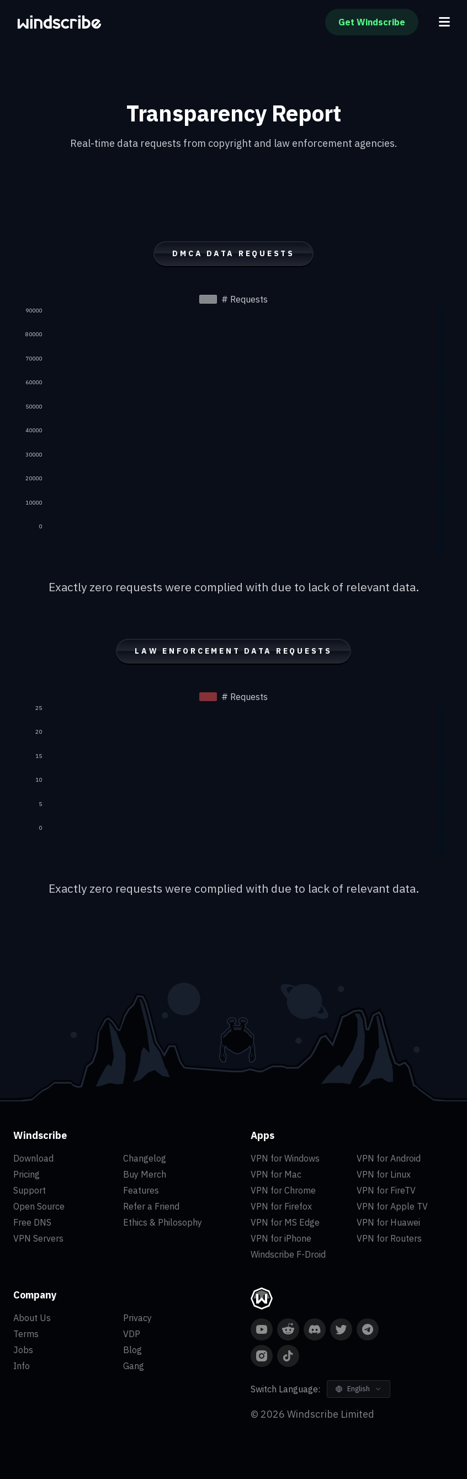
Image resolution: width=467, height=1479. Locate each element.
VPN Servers (38, 1238)
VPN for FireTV (386, 1190)
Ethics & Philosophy (162, 1222)
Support (29, 1190)
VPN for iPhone (281, 1238)
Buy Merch (144, 1174)
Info (21, 1365)
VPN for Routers (389, 1238)
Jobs (23, 1349)
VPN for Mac (276, 1174)
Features (141, 1190)
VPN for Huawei (388, 1222)
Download (33, 1158)
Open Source (39, 1206)
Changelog (144, 1158)
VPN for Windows (285, 1158)
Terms (26, 1333)
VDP (131, 1333)
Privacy (137, 1317)
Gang (133, 1365)
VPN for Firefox (281, 1206)
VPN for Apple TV (392, 1206)
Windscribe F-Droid (288, 1254)
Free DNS (32, 1222)
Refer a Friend (151, 1206)
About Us (32, 1317)
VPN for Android (389, 1158)
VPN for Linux (384, 1174)
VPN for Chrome (283, 1190)
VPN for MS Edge (285, 1222)
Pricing (26, 1174)
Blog (132, 1349)
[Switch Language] (358, 1389)
